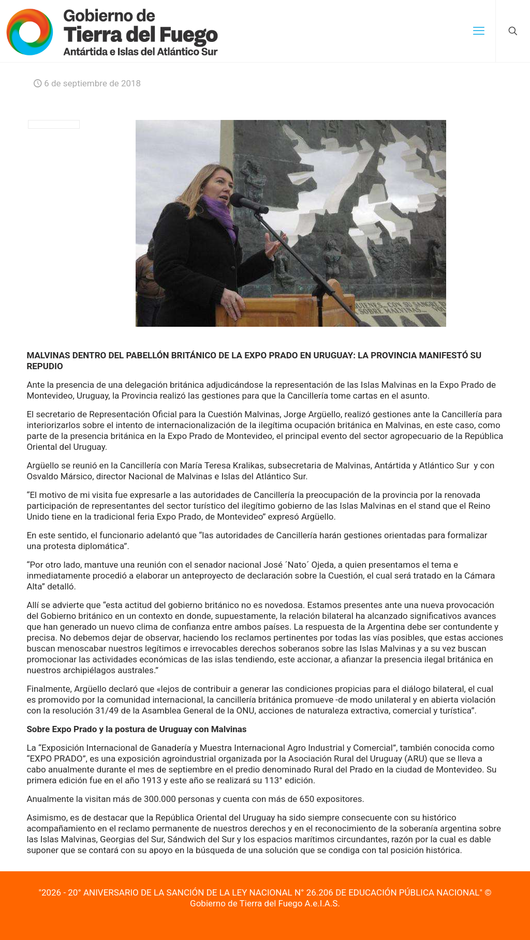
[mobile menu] (479, 31)
